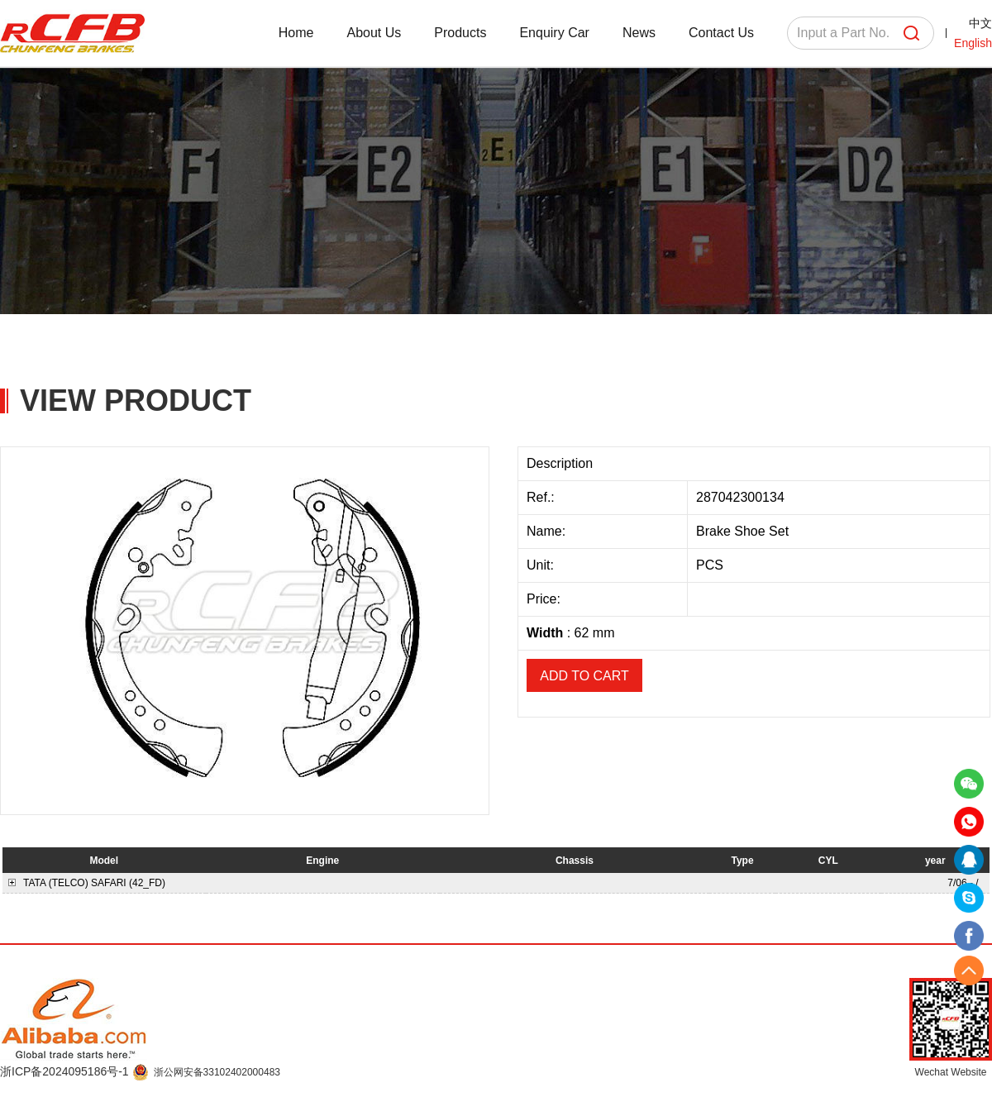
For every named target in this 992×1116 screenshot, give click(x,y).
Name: (548, 531)
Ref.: (542, 497)
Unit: (542, 565)
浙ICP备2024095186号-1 (66, 1071)
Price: (545, 599)
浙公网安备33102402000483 (217, 1072)
